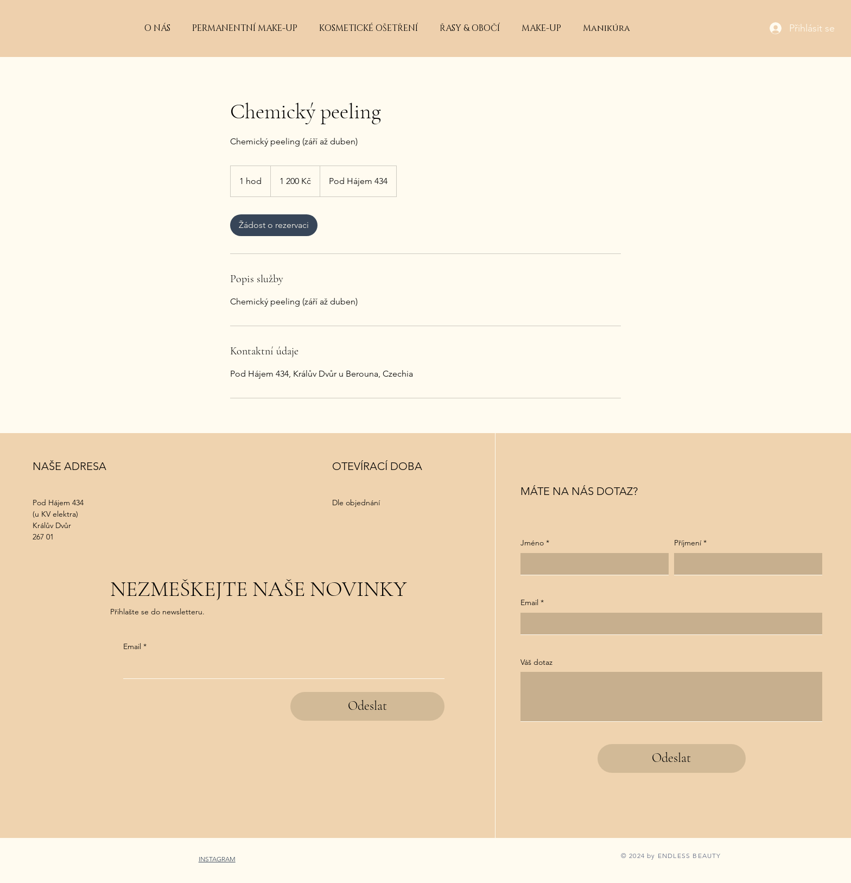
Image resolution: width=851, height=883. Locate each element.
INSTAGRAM (217, 859)
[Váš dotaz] (671, 696)
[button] (368, 28)
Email (135, 646)
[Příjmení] (745, 564)
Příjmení (690, 543)
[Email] (281, 667)
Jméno (534, 543)
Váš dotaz (536, 662)
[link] (273, 225)
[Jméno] (591, 564)
